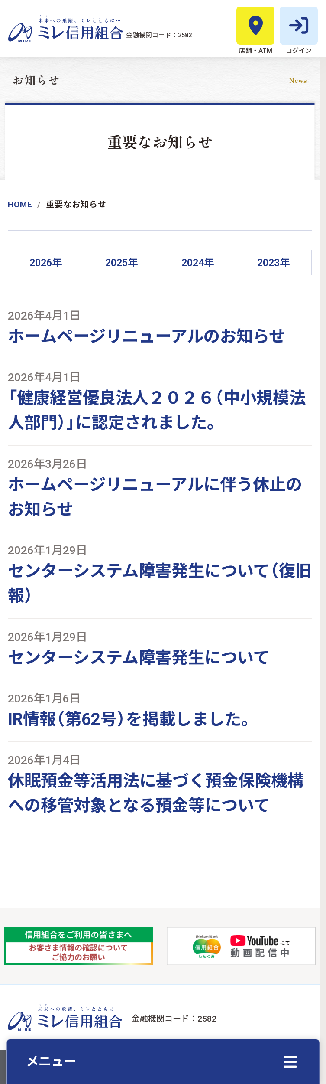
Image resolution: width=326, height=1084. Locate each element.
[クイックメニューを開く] (163, 1061)
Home (20, 204)
